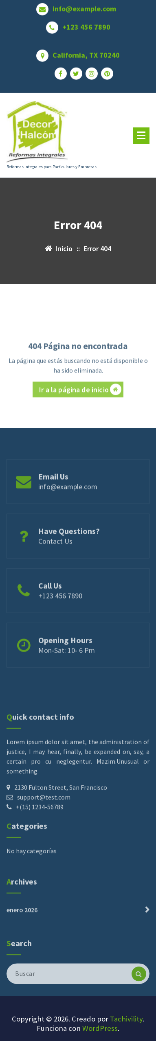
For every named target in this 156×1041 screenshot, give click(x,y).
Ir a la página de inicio (80, 407)
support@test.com (43, 831)
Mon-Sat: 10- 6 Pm (66, 664)
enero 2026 (22, 923)
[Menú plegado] (141, 135)
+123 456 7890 (86, 23)
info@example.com (84, 5)
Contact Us (55, 555)
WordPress (100, 1028)
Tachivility (126, 1018)
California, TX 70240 (86, 51)
